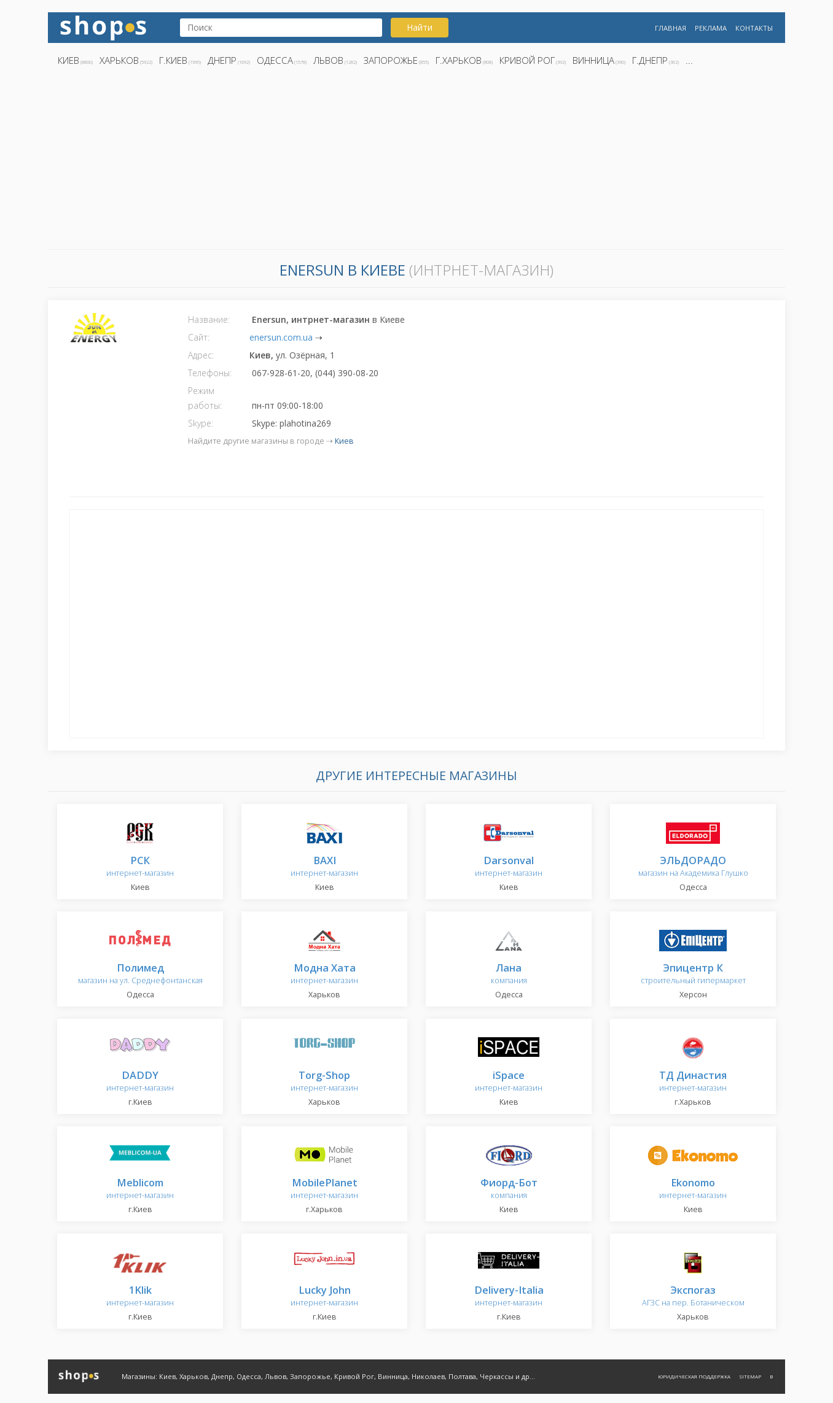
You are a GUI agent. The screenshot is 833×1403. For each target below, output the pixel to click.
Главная (670, 28)
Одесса (275, 60)
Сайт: (198, 337)
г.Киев (173, 60)
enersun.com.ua (281, 337)
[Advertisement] (416, 161)
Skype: (200, 423)
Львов (328, 60)
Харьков (119, 60)
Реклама (711, 28)
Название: (209, 319)
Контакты (754, 28)
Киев (68, 60)
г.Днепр (650, 60)
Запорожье (391, 60)
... (689, 60)
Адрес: (201, 355)
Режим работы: (205, 398)
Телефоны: (210, 373)
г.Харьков (459, 60)
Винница (593, 60)
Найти (419, 27)
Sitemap (750, 1376)
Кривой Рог (527, 60)
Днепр (222, 60)
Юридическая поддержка (694, 1376)
